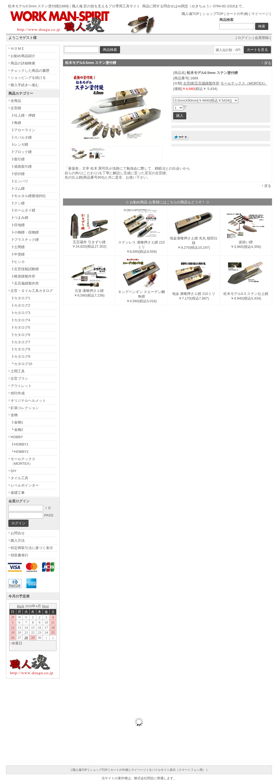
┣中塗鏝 (18, 254)
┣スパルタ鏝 (21, 137)
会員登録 (262, 38)
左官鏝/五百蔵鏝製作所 (201, 83)
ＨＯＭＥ (18, 48)
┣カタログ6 (20, 335)
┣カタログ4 (20, 320)
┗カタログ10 (21, 364)
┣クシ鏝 (18, 203)
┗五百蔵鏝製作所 (25, 283)
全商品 (16, 101)
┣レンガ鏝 (19, 144)
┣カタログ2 (20, 305)
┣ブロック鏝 (21, 152)
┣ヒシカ (18, 262)
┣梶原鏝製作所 (23, 276)
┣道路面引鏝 (21, 166)
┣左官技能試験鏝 (25, 269)
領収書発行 (19, 555)
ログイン (245, 38)
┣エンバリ (19, 181)
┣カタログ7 (20, 342)
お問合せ (18, 533)
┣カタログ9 (20, 356)
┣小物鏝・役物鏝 (25, 232)
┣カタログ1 (20, 298)
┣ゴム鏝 (18, 188)
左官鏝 (16, 108)
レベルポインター (25, 485)
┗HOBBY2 (20, 452)
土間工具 (18, 371)
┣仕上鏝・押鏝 (23, 115)
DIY (14, 471)
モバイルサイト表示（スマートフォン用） (177, 769)
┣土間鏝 (18, 247)
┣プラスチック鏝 (25, 240)
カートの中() (237, 14)
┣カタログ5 (20, 327)
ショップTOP (212, 14)
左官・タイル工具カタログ (32, 291)
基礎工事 (18, 493)
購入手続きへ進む (25, 85)
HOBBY (17, 437)
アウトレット (21, 386)
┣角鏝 (16, 123)
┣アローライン (23, 130)
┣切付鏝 (18, 174)
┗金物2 (17, 430)
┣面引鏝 (18, 159)
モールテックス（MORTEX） (243, 83)
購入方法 (18, 540)
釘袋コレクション (25, 408)
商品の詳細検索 (23, 63)
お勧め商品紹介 (23, 56)
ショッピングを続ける (28, 78)
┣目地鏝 (18, 225)
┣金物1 (17, 422)
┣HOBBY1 (20, 444)
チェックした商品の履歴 (30, 70)
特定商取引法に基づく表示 (32, 548)
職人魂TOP (190, 14)
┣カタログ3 (20, 313)
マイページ (260, 14)
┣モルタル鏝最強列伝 (28, 196)
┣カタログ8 (20, 349)
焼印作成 (18, 393)
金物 (14, 415)
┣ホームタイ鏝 (23, 210)
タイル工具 (19, 478)
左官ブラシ (19, 378)
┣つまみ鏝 (19, 218)
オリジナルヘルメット (28, 400)
